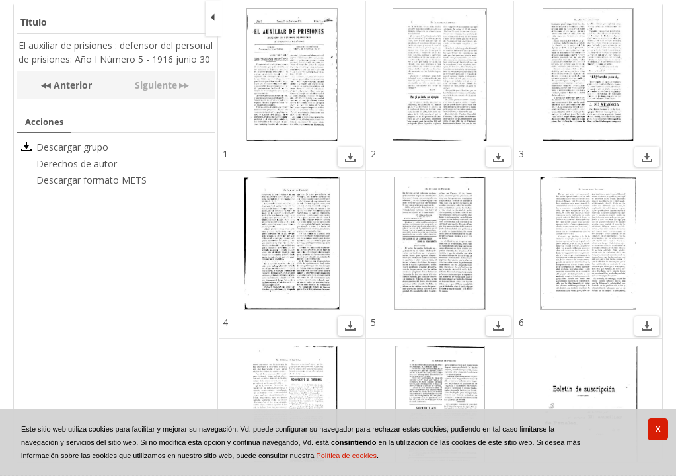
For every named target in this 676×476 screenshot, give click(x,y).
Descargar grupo (72, 147)
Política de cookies (346, 455)
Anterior (71, 85)
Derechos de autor (76, 163)
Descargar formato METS (91, 180)
